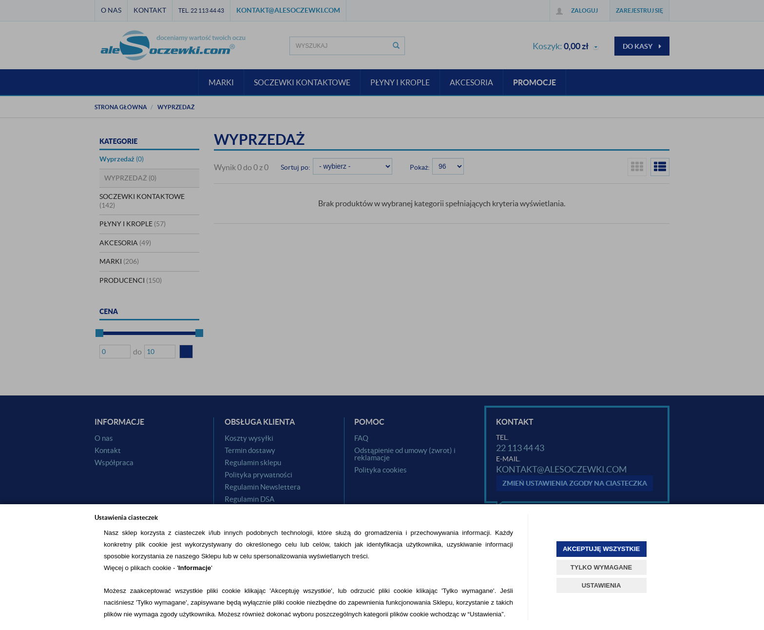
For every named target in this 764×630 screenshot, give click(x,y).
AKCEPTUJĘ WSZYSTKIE (601, 548)
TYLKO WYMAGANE (601, 567)
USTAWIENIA (601, 585)
